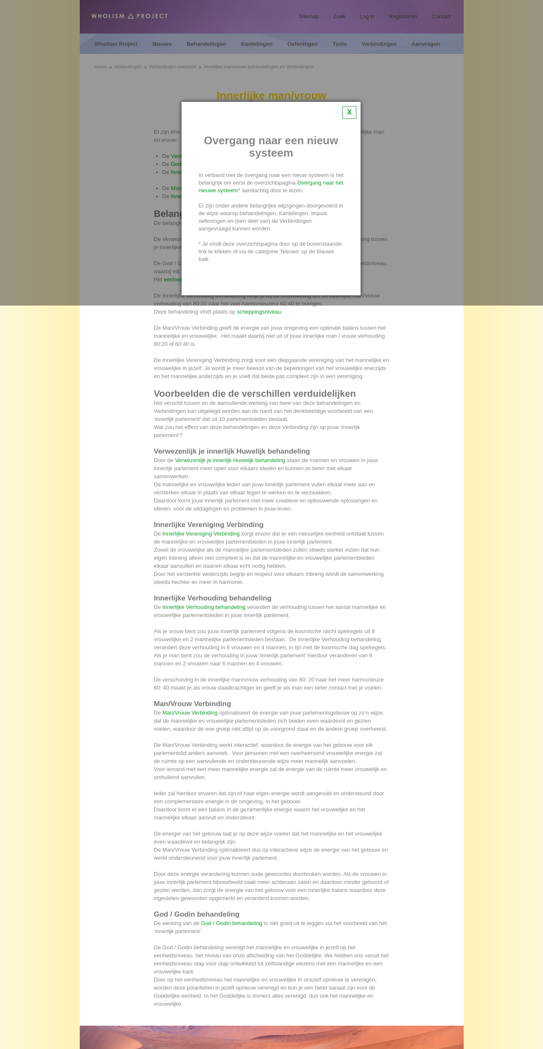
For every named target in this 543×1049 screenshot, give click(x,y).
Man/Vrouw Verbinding (190, 713)
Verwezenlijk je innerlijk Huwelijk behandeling (230, 460)
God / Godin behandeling (232, 923)
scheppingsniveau (259, 312)
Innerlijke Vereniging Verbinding (201, 533)
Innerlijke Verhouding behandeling (204, 607)
